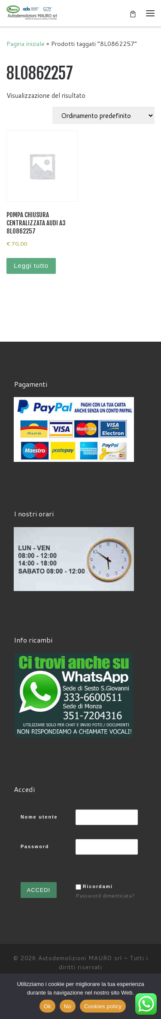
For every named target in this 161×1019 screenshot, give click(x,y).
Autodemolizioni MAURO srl (80, 958)
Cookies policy (103, 1006)
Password (35, 846)
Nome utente (39, 816)
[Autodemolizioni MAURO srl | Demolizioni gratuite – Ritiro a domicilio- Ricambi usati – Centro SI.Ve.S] (32, 12)
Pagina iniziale (25, 43)
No (67, 1006)
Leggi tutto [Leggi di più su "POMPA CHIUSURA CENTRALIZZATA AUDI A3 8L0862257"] (31, 265)
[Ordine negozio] (103, 115)
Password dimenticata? (105, 895)
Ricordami (98, 886)
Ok (47, 1006)
